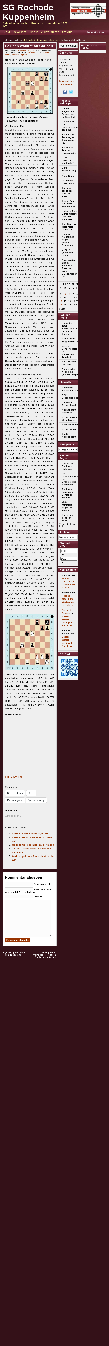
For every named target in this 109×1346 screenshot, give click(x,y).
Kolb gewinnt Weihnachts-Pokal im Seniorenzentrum (44, 955)
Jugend (34, 32)
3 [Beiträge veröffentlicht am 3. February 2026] (65, 294)
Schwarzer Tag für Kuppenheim (69, 150)
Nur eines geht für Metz (67, 518)
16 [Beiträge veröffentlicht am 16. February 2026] (61, 301)
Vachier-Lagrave (19, 55)
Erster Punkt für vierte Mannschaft (69, 204)
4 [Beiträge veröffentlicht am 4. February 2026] (69, 294)
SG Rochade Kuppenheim (36, 40)
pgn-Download (14, 777)
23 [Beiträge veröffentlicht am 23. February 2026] (61, 304)
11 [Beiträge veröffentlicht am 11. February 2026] (69, 298)
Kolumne (54, 40)
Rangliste (20, 32)
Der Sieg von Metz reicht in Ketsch (69, 227)
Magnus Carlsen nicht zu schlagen (33, 845)
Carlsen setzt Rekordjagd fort (30, 833)
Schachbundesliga (72, 425)
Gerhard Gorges (26, 51)
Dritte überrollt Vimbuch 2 (68, 160)
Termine (67, 32)
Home (7, 32)
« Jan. (62, 308)
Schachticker (69, 429)
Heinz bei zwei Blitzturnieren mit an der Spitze (70, 328)
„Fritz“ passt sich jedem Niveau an (14, 953)
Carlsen (46, 53)
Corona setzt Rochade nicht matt (69, 466)
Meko (7, 55)
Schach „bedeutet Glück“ (67, 253)
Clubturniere (50, 32)
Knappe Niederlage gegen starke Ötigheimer (68, 239)
